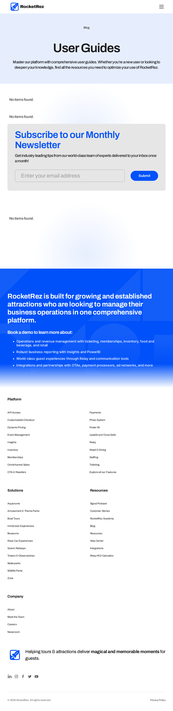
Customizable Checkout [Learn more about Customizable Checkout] (20, 420)
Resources (96, 533)
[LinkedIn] (9, 676)
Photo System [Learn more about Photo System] (97, 420)
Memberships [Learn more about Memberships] (15, 457)
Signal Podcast (98, 503)
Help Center (97, 540)
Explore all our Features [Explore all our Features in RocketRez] (102, 472)
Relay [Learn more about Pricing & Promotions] (92, 442)
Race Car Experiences (20, 540)
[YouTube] (36, 676)
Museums (13, 533)
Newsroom (13, 632)
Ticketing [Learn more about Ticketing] (94, 464)
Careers (12, 624)
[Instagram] (16, 676)
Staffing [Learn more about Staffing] (93, 457)
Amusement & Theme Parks (23, 511)
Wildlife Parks (15, 570)
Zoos (10, 578)
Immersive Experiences (20, 526)
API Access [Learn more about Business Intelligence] (13, 412)
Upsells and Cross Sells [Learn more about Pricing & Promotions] (102, 434)
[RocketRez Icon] (14, 655)
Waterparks (13, 563)
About (10, 609)
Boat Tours (13, 518)
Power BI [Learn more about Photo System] (94, 427)
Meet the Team (15, 617)
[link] (27, 6)
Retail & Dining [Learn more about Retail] (97, 450)
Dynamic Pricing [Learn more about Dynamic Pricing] (16, 427)
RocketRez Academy (102, 518)
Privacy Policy (158, 700)
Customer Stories (100, 511)
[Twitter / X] (30, 676)
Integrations (97, 548)
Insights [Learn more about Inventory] (11, 442)
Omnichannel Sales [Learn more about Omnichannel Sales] (18, 464)
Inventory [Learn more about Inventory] (12, 450)
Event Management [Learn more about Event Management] (18, 434)
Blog (92, 526)
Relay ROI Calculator (102, 555)
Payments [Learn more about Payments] (95, 412)
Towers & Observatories (21, 555)
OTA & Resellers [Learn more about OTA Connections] (16, 472)
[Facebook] (23, 676)
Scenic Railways (16, 548)
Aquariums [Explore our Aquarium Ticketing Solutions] (13, 503)
